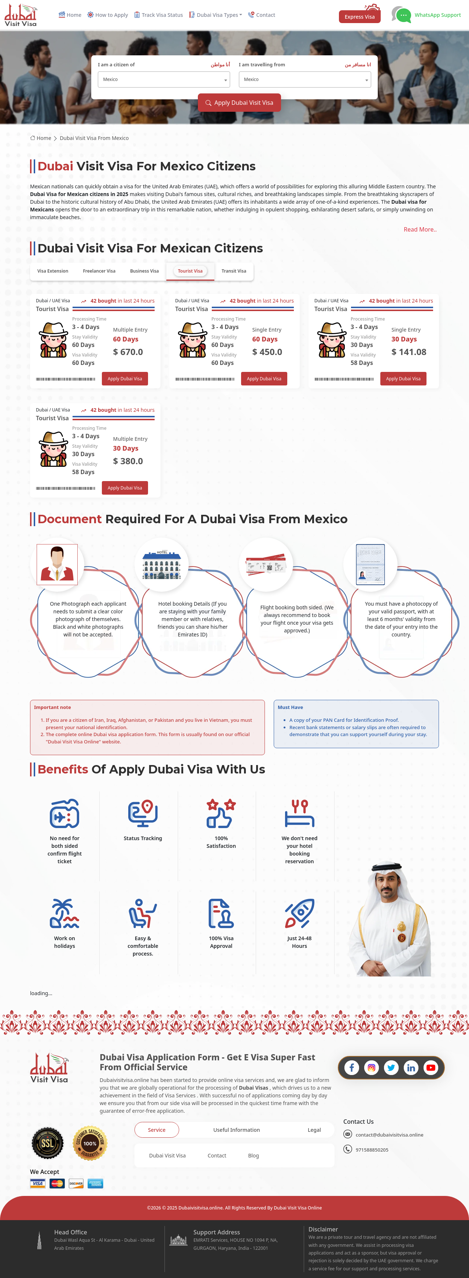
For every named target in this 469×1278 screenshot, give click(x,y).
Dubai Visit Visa (167, 1155)
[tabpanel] (234, 396)
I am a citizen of (164, 65)
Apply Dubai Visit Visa (239, 103)
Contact (217, 1155)
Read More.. (420, 229)
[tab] (52, 271)
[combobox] (164, 79)
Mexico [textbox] (110, 79)
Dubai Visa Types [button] (213, 14)
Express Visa (360, 16)
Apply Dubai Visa (125, 379)
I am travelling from (305, 65)
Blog (253, 1155)
